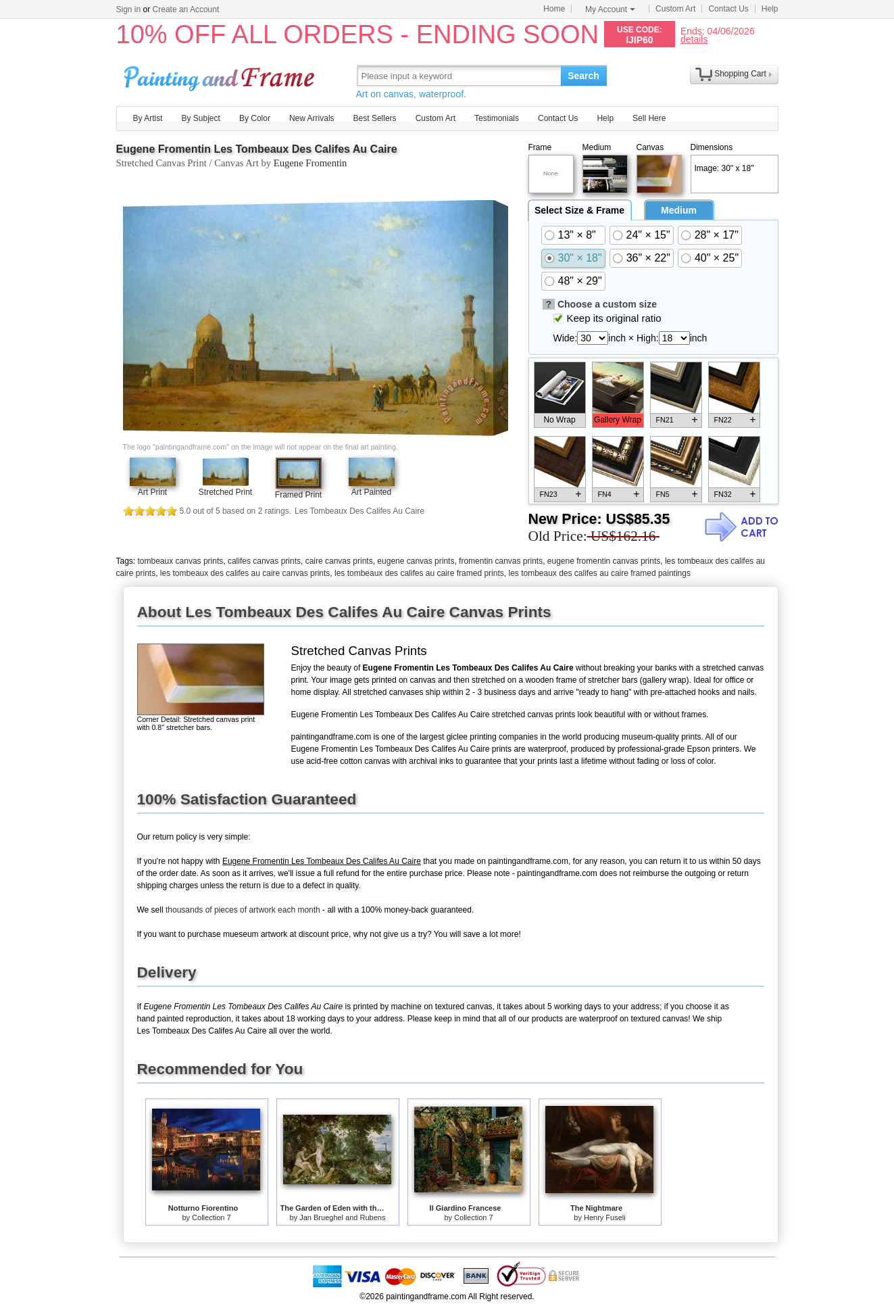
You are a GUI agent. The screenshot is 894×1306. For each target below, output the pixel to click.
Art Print (152, 492)
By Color (254, 118)
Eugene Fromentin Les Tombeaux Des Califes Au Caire (256, 149)
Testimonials (496, 118)
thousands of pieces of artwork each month (243, 910)
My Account (610, 9)
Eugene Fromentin (310, 163)
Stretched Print (225, 492)
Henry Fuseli (605, 1217)
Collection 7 (211, 1217)
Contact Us (728, 9)
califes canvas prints (264, 561)
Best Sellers (375, 118)
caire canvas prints (339, 561)
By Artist (148, 118)
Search (583, 75)
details (693, 39)
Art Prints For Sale (221, 75)
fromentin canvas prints (501, 561)
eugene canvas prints (415, 561)
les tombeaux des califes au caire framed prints (419, 573)
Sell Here (649, 118)
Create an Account (186, 9)
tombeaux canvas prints (181, 561)
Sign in (128, 9)
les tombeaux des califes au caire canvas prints (245, 573)
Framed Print (298, 495)
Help (770, 9)
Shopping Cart (740, 73)
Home (554, 9)
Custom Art (675, 9)
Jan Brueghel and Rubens (342, 1217)
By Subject (201, 118)
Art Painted (371, 492)
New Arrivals (311, 118)
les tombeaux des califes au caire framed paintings (599, 573)
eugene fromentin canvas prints (603, 561)
